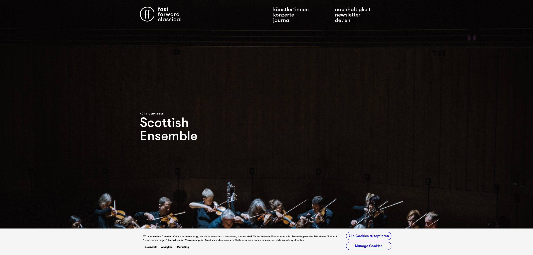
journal (282, 20)
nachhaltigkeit (353, 9)
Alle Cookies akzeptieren (368, 236)
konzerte (283, 15)
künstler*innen (291, 9)
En (347, 20)
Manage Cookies (368, 246)
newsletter (347, 15)
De (338, 20)
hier (302, 240)
